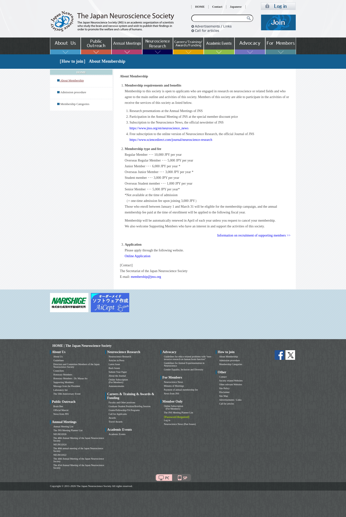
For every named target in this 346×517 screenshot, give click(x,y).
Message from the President (66, 386)
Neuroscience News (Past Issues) (180, 424)
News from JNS (61, 414)
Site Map (223, 396)
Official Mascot (60, 410)
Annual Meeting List (63, 426)
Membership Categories (74, 104)
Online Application (137, 256)
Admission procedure (73, 92)
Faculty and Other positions (122, 402)
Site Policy (224, 388)
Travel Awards (116, 421)
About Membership (228, 356)
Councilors (58, 370)
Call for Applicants (118, 414)
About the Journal (117, 375)
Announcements (116, 386)
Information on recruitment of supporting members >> (253, 235)
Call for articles (226, 403)
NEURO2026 (59, 434)
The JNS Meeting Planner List (68, 430)
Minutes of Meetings (174, 386)
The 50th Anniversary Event (66, 393)
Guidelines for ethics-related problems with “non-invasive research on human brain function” (188, 358)
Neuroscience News (173, 382)
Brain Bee (58, 406)
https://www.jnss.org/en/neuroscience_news (159, 128)
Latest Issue (114, 364)
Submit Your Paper (118, 372)
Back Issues (114, 368)
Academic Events (117, 434)
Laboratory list (60, 390)
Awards (112, 418)
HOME (200, 6)
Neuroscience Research (120, 356)
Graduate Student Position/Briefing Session (129, 406)
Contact (217, 6)
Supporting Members (63, 382)
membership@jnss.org (146, 277)
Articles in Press (116, 360)
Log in (167, 420)
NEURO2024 (59, 444)
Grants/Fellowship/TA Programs (124, 410)
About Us (58, 356)
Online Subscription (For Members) (118, 381)
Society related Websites (231, 380)
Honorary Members (62, 374)
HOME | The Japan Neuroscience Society (81, 346)
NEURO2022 (59, 455)
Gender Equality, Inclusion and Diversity (183, 369)
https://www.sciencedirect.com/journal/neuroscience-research (171, 140)
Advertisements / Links (230, 400)
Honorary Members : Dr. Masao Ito (70, 378)
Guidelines (58, 360)
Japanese (236, 6)
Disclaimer (224, 392)
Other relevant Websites (230, 384)
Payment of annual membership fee (181, 389)
